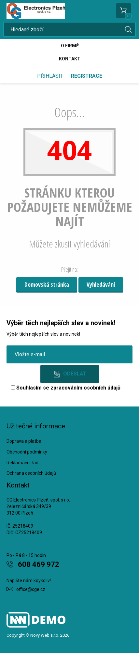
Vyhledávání (101, 284)
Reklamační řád (22, 462)
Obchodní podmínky (27, 451)
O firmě (70, 45)
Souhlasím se (65, 388)
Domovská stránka (46, 284)
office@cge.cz (30, 589)
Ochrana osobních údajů (31, 473)
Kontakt (69, 58)
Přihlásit (50, 76)
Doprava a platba (24, 441)
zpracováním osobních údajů (85, 388)
